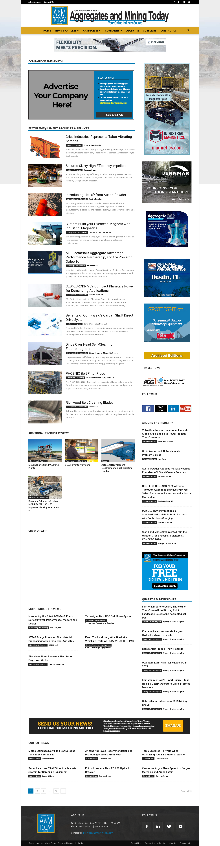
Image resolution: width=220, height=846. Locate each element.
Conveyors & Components (77, 232)
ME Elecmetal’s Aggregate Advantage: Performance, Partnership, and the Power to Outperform (99, 257)
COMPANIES (113, 30)
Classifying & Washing (75, 378)
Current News (34, 759)
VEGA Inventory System (77, 465)
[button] (188, 30)
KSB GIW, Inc (55, 627)
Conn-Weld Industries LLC (95, 324)
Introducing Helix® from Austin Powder (96, 195)
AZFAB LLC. (53, 645)
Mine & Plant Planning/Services (98, 645)
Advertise (161, 843)
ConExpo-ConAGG (165, 501)
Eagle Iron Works (56, 664)
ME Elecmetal (93, 266)
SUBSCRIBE (149, 30)
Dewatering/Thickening (38, 628)
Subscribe (173, 843)
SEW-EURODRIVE (96, 295)
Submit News (136, 843)
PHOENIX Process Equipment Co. (100, 377)
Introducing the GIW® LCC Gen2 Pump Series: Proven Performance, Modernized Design (52, 620)
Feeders (105, 461)
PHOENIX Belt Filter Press (85, 373)
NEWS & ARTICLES (67, 30)
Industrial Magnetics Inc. (100, 232)
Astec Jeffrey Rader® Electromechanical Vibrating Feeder (116, 468)
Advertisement (34, 2)
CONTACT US (168, 30)
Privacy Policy (186, 843)
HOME (47, 30)
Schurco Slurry (90, 170)
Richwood (93, 407)
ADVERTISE (132, 30)
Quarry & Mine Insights (152, 622)
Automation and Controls (77, 199)
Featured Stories (149, 441)
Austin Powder (95, 199)
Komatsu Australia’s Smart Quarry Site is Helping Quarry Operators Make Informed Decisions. (166, 683)
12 (56, 791)
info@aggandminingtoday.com (98, 832)
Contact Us (49, 2)
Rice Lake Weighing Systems (98, 648)
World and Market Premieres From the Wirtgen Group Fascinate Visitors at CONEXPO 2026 (164, 535)
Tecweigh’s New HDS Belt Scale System (108, 616)
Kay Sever (162, 459)
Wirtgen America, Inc (167, 543)
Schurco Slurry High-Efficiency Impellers (96, 166)
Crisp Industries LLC (92, 145)
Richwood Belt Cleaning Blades (89, 402)
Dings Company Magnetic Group (103, 353)
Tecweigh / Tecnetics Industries (99, 623)
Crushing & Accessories (76, 266)
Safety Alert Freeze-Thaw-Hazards (162, 648)
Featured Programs (74, 145)
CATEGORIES (92, 30)
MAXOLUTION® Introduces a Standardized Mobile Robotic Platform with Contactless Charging (164, 514)
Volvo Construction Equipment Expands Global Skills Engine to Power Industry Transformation (165, 434)
